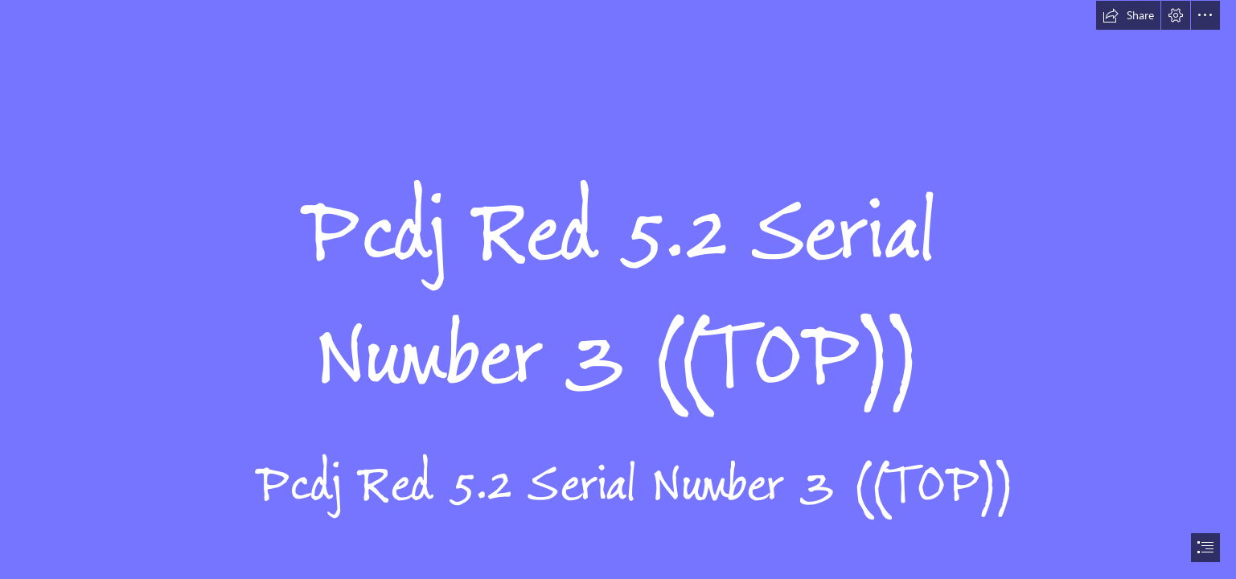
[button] (1128, 15)
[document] (618, 289)
